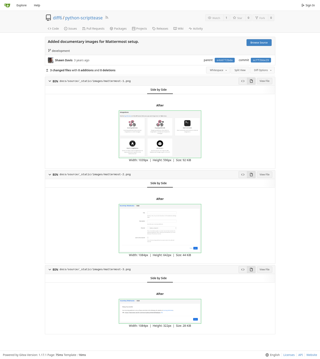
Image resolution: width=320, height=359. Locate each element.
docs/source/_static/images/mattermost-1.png (95, 81)
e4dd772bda (225, 60)
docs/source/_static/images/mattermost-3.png (95, 269)
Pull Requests (93, 28)
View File (265, 81)
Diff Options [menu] (263, 70)
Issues (70, 28)
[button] (50, 81)
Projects (139, 28)
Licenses (289, 355)
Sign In (308, 5)
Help (37, 5)
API (300, 355)
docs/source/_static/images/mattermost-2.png (95, 174)
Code (53, 28)
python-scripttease (84, 18)
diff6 (57, 18)
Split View (240, 70)
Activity (196, 28)
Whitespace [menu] (219, 70)
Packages (118, 28)
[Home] (7, 5)
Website (311, 355)
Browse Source (259, 42)
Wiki (178, 28)
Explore (22, 5)
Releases (160, 28)
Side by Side (158, 89)
